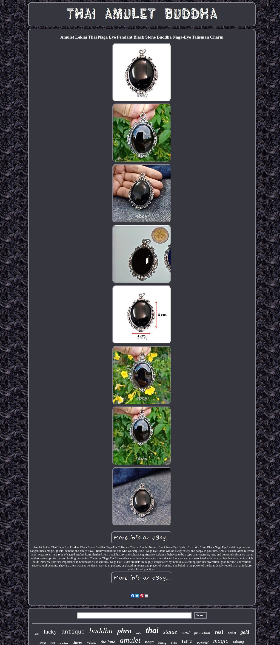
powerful (203, 642)
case (43, 643)
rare (187, 640)
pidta (174, 642)
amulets (64, 643)
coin (138, 633)
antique (73, 632)
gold (244, 632)
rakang (238, 642)
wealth (91, 642)
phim (232, 633)
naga (149, 642)
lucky (50, 631)
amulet (130, 640)
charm (77, 642)
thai (152, 630)
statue (170, 632)
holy (37, 633)
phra (124, 631)
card (186, 632)
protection (202, 633)
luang (162, 642)
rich (52, 642)
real (219, 632)
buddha (101, 630)
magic (220, 640)
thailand (108, 641)
